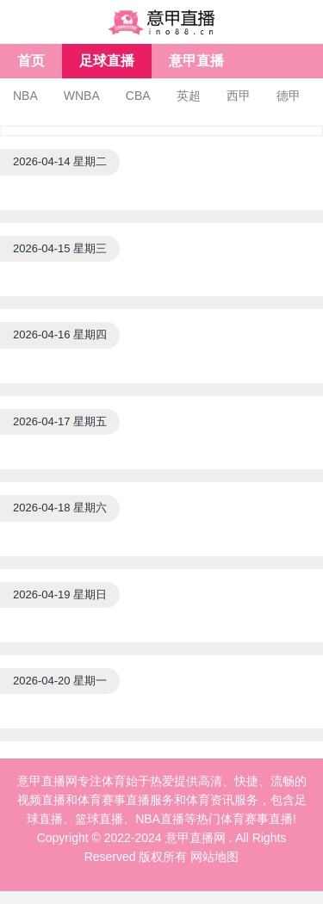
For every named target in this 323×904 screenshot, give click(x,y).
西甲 (239, 95)
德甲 (288, 95)
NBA (25, 95)
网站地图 (214, 857)
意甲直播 (196, 60)
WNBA (82, 95)
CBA (138, 95)
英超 (189, 95)
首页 (31, 60)
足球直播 (106, 60)
